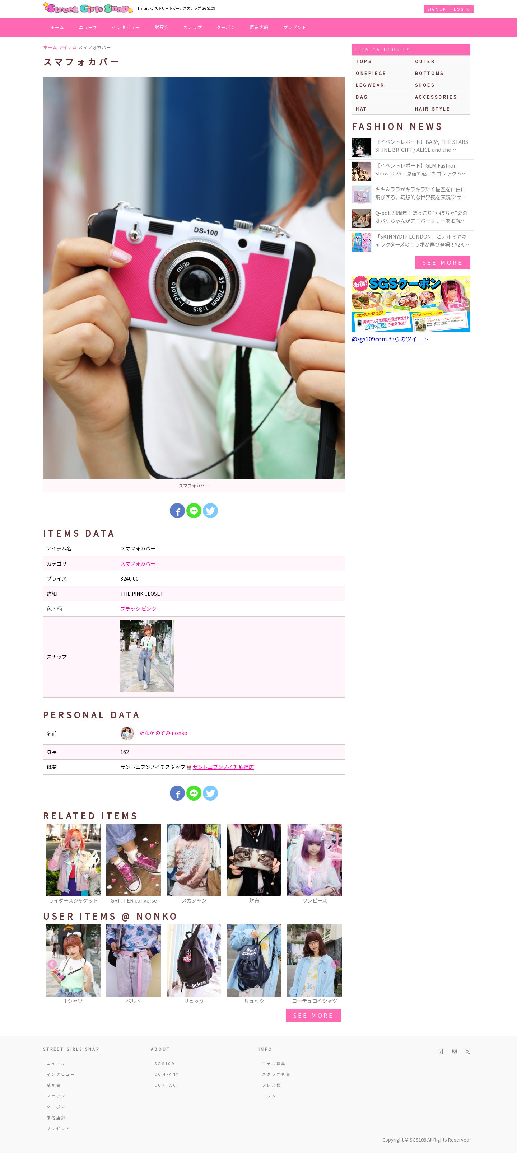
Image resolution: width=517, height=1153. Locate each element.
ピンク (149, 608)
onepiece (371, 73)
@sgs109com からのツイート (390, 338)
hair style (433, 109)
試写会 (162, 27)
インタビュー (126, 27)
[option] (194, 284)
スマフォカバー (137, 563)
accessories (436, 97)
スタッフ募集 (276, 1074)
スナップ (192, 27)
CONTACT (167, 1085)
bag (362, 97)
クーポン (226, 27)
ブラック (130, 608)
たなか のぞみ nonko (153, 733)
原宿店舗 (259, 27)
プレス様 (271, 1085)
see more (313, 1015)
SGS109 (164, 1063)
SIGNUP (436, 9)
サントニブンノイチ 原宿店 (223, 766)
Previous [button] (52, 864)
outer (425, 61)
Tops (364, 61)
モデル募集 (274, 1063)
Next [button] (335, 864)
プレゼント (295, 27)
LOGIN (462, 9)
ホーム (57, 27)
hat (361, 109)
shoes (425, 85)
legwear (370, 85)
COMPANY (167, 1074)
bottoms (429, 73)
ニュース (88, 27)
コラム (269, 1095)
